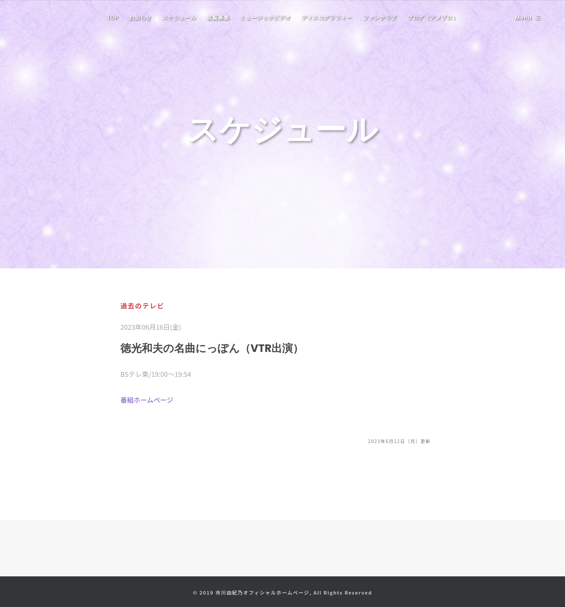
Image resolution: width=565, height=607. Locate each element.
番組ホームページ (146, 399)
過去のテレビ (142, 305)
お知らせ (140, 17)
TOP (113, 17)
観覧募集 (218, 17)
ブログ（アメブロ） (432, 17)
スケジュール (179, 17)
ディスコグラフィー (327, 17)
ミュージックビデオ (265, 17)
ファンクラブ (380, 17)
